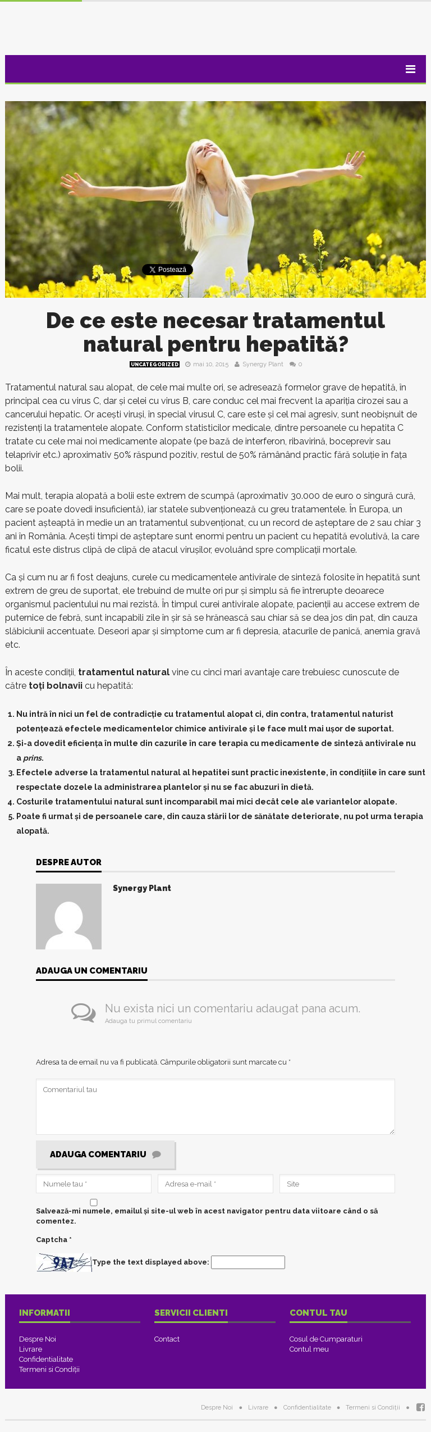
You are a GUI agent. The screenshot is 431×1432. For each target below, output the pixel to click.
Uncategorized (154, 364)
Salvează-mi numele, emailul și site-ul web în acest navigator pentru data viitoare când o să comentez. (207, 1216)
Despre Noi (37, 1339)
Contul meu (309, 1349)
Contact (167, 1339)
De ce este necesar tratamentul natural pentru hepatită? (215, 332)
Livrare (30, 1349)
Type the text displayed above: (150, 1262)
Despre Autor (69, 862)
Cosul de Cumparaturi (326, 1339)
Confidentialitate (46, 1359)
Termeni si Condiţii (49, 1369)
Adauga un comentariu (92, 971)
